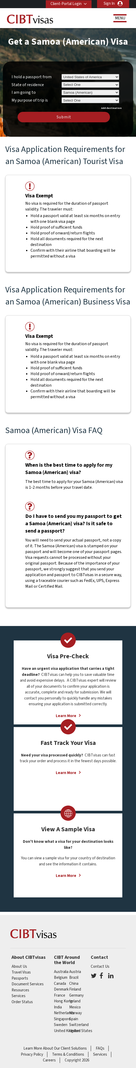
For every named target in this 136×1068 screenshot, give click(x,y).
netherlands (64, 1013)
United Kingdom (67, 1031)
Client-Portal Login (65, 3)
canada (60, 983)
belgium (60, 977)
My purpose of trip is (30, 99)
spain (73, 1019)
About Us (19, 966)
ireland (74, 1001)
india (58, 1007)
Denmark (61, 989)
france (59, 995)
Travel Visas (21, 972)
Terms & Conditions (68, 1054)
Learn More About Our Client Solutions (55, 1048)
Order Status (22, 1002)
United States (80, 1031)
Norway (75, 1013)
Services (19, 996)
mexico (75, 1007)
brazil (73, 977)
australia (61, 972)
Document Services (28, 984)
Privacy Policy (32, 1054)
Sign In (109, 3)
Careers (49, 1060)
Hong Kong (63, 1001)
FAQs (100, 1048)
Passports (20, 978)
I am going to (24, 92)
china (73, 983)
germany (76, 995)
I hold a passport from (32, 77)
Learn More (66, 773)
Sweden (60, 1025)
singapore (62, 1019)
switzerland (79, 1025)
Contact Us (100, 966)
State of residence (28, 85)
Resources (20, 990)
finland (75, 989)
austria (75, 972)
